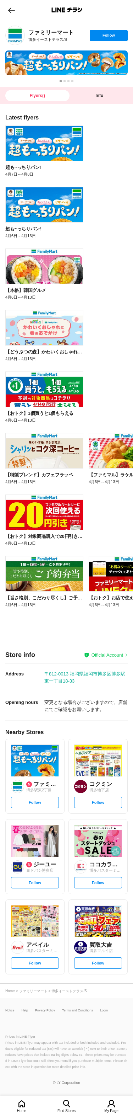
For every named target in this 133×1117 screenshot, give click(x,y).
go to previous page (11, 10)
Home (22, 1111)
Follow (108, 37)
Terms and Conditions (77, 1010)
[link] (15, 35)
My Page (111, 1111)
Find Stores (66, 1111)
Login (104, 1010)
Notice (10, 1010)
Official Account (107, 655)
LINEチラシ (67, 10)
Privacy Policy (45, 1010)
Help (25, 1010)
